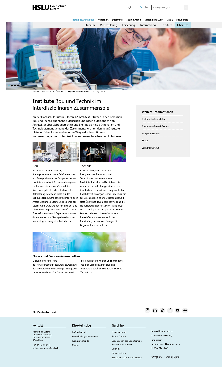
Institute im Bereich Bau (154, 119)
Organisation (101, 91)
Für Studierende (79, 332)
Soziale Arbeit (133, 19)
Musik (170, 19)
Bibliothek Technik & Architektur (127, 357)
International (148, 25)
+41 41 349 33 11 (41, 345)
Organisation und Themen (79, 91)
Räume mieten (119, 353)
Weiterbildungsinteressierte (85, 336)
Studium (90, 25)
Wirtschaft (103, 19)
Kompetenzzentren (151, 133)
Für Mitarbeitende (80, 341)
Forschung (128, 25)
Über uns (182, 25)
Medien (75, 345)
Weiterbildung (108, 25)
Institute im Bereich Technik (156, 126)
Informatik (117, 19)
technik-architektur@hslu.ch (46, 348)
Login (129, 7)
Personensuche (119, 332)
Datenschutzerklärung (161, 335)
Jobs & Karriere (119, 336)
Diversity (116, 348)
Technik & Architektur (82, 19)
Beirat (145, 140)
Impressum (156, 340)
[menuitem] (89, 25)
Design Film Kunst (153, 19)
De (141, 7)
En (146, 7)
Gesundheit (182, 19)
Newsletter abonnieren (162, 331)
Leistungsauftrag (150, 147)
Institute (167, 25)
